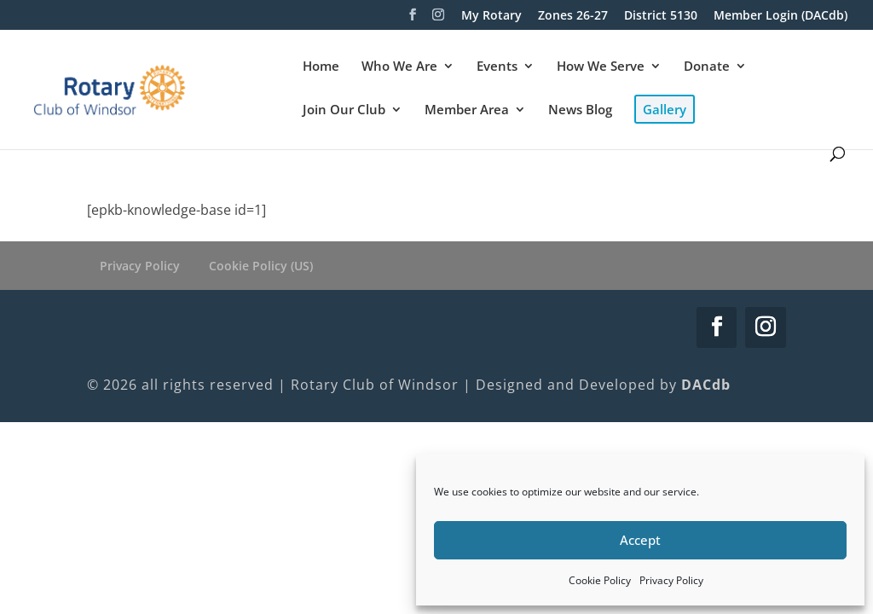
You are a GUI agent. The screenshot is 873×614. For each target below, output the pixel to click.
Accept (640, 539)
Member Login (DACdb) (780, 16)
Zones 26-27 (573, 16)
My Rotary (491, 16)
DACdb (706, 384)
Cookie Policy (600, 580)
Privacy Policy (671, 580)
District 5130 (660, 16)
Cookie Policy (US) (261, 266)
